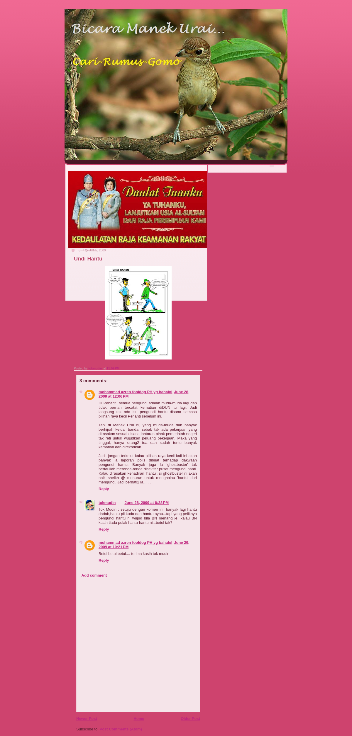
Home (138, 718)
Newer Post (86, 718)
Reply (104, 489)
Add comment (94, 575)
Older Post (190, 718)
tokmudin (107, 502)
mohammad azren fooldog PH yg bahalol (135, 392)
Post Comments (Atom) (121, 729)
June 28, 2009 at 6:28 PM (147, 502)
